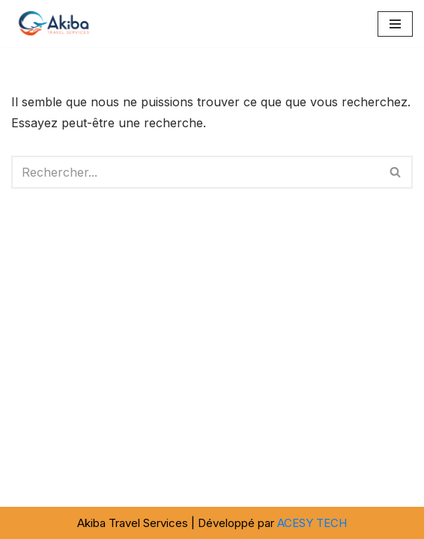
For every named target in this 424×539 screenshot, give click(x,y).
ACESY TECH (312, 523)
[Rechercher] (195, 172)
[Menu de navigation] (395, 24)
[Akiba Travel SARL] (56, 23)
